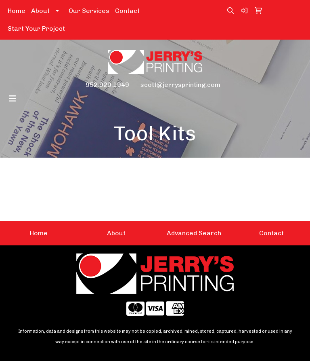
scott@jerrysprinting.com (180, 85)
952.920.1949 (107, 85)
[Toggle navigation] (12, 98)
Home (16, 11)
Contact (127, 11)
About (40, 11)
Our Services (89, 11)
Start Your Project (36, 28)
